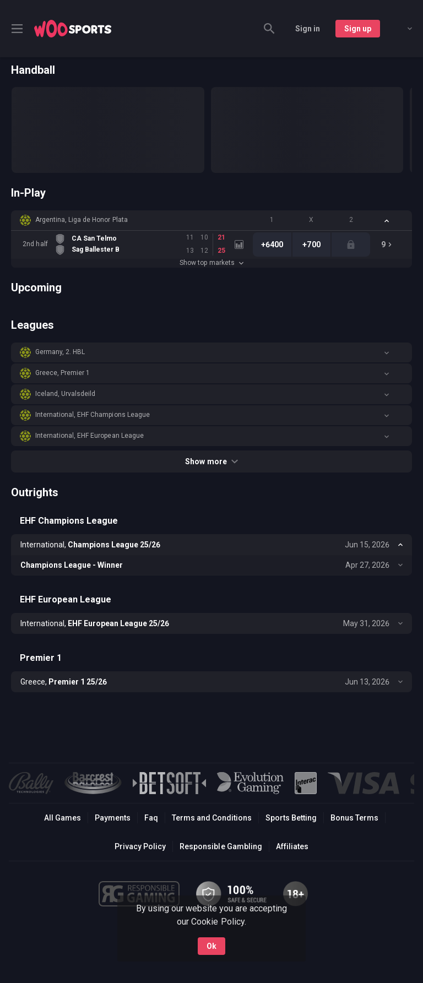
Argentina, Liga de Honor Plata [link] (81, 220)
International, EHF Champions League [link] (92, 415)
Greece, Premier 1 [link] (62, 373)
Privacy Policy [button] (140, 846)
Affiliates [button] (292, 846)
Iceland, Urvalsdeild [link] (65, 394)
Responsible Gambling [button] (221, 846)
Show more (211, 461)
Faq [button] (151, 817)
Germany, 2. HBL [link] (60, 352)
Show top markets (211, 263)
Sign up (357, 28)
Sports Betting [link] (291, 817)
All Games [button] (62, 817)
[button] (211, 220)
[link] (72, 29)
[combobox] (401, 29)
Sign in (307, 28)
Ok (211, 943)
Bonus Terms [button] (354, 817)
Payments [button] (113, 817)
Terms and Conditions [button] (212, 817)
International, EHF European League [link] (89, 435)
